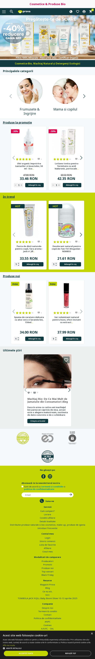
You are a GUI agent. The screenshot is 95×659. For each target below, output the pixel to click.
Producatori (47, 561)
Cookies (48, 625)
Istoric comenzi (47, 541)
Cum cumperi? (47, 511)
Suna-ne (49, 501)
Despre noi (47, 607)
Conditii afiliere (47, 517)
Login (47, 537)
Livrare (47, 514)
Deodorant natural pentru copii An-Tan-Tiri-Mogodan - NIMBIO (66, 249)
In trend (9, 197)
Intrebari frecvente (47, 528)
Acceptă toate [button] (26, 653)
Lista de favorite (47, 544)
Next (84, 96)
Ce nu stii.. (48, 591)
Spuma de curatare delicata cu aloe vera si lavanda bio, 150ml (29, 319)
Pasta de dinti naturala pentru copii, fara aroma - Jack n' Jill (29, 249)
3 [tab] (53, 54)
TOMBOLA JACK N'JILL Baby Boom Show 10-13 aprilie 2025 (47, 598)
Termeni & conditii (47, 611)
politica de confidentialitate (39, 489)
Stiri (47, 594)
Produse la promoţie (17, 122)
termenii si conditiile (52, 486)
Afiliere (47, 548)
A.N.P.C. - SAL (47, 628)
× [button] (92, 634)
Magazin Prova (47, 584)
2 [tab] (48, 54)
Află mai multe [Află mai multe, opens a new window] (9, 645)
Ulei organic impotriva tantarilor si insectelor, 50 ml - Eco (29, 166)
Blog (47, 587)
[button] (47, 648)
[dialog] (47, 645)
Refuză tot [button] (70, 653)
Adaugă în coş (34, 185)
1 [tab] (43, 54)
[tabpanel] (47, 37)
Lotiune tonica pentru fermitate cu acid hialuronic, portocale (67, 166)
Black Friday (47, 574)
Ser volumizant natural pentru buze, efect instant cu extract (66, 319)
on (17, 159)
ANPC (47, 621)
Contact (47, 614)
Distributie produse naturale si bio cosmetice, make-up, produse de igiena (47, 524)
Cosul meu (47, 551)
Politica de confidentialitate (47, 618)
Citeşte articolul (37, 421)
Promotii (47, 564)
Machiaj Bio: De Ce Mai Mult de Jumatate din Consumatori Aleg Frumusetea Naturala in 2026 (47, 400)
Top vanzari (48, 571)
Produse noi (11, 276)
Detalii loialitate (48, 521)
